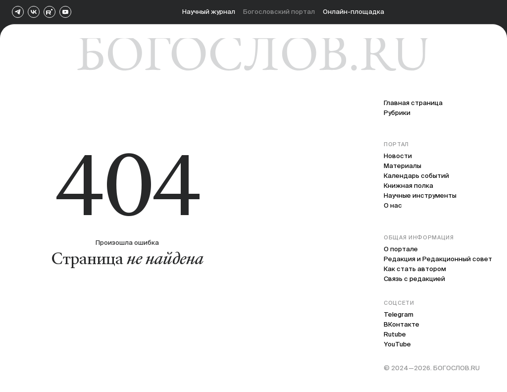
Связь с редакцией (414, 278)
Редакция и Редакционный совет (438, 259)
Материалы (402, 165)
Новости (398, 156)
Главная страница (413, 103)
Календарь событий (416, 175)
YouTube (397, 344)
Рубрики (397, 112)
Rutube (395, 334)
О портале (401, 249)
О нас (393, 205)
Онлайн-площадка (353, 11)
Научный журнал (208, 11)
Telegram (398, 314)
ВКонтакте (401, 324)
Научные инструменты (420, 195)
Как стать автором (415, 269)
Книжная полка (408, 185)
